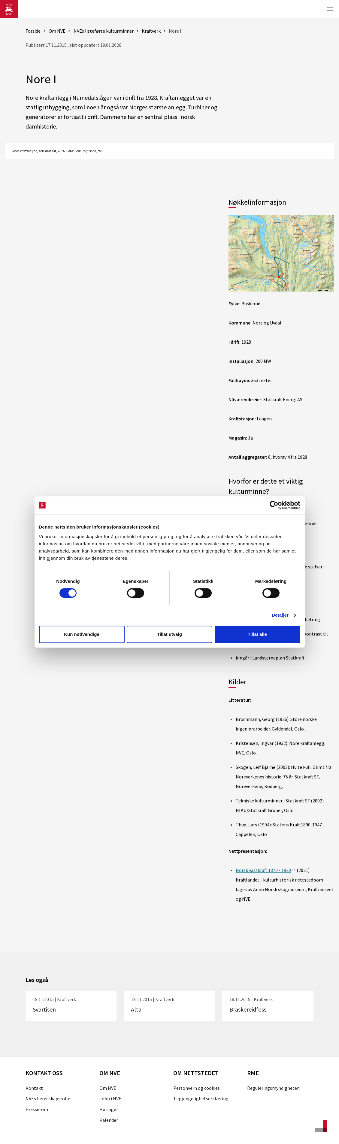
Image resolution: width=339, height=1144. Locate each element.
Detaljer (280, 615)
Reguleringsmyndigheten (273, 1088)
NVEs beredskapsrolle (48, 1098)
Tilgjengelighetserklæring (201, 1098)
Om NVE (107, 1088)
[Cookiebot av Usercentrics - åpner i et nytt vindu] (274, 505)
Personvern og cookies (196, 1088)
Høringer (108, 1109)
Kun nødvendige (81, 634)
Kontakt (34, 1088)
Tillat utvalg (169, 634)
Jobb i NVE (110, 1098)
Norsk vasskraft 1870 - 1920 (263, 870)
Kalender (108, 1120)
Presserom (37, 1109)
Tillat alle (257, 634)
